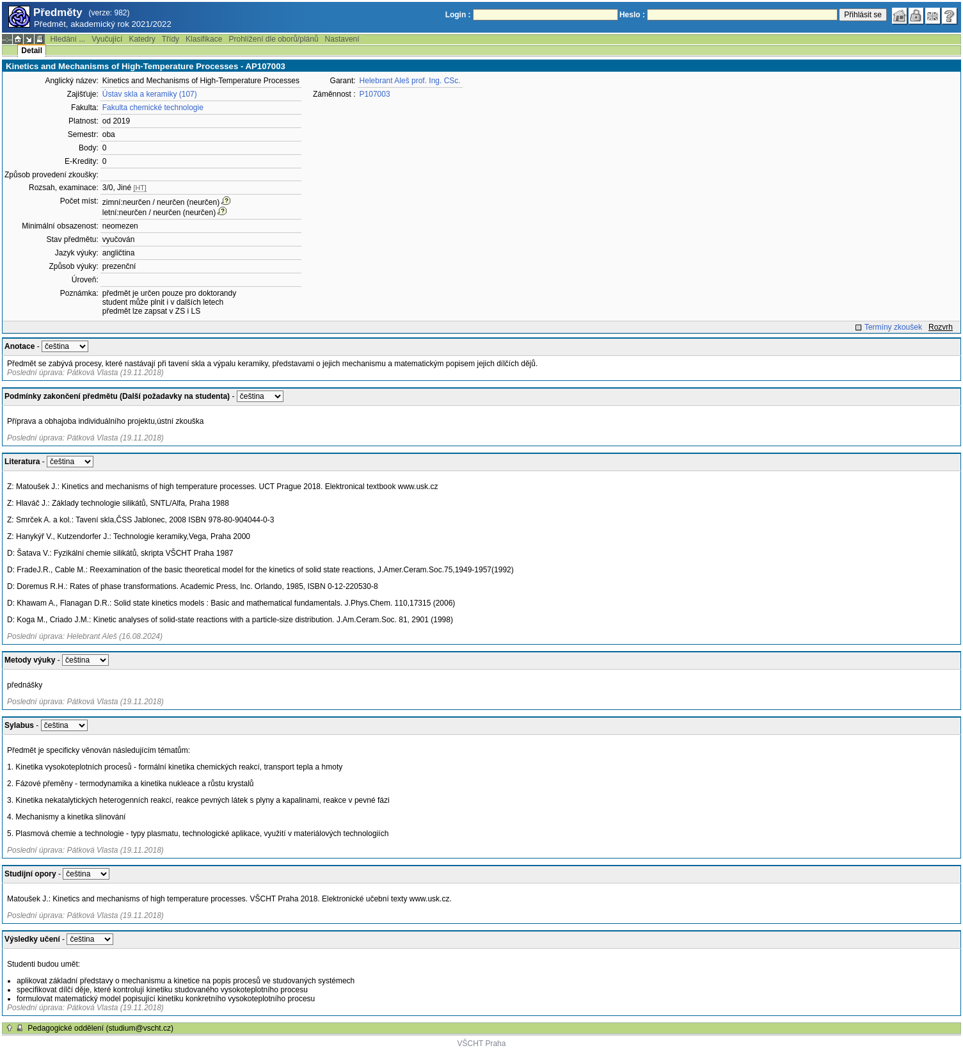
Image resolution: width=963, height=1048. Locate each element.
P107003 (375, 94)
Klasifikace (204, 39)
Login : (458, 14)
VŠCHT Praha (482, 1043)
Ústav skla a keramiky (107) (149, 94)
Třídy (170, 39)
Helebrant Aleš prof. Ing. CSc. (410, 80)
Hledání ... (67, 39)
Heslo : (632, 14)
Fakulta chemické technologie (152, 107)
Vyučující (107, 39)
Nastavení (342, 39)
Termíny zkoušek (893, 327)
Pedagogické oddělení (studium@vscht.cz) (100, 1028)
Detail (31, 50)
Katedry (142, 39)
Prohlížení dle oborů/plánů (273, 39)
